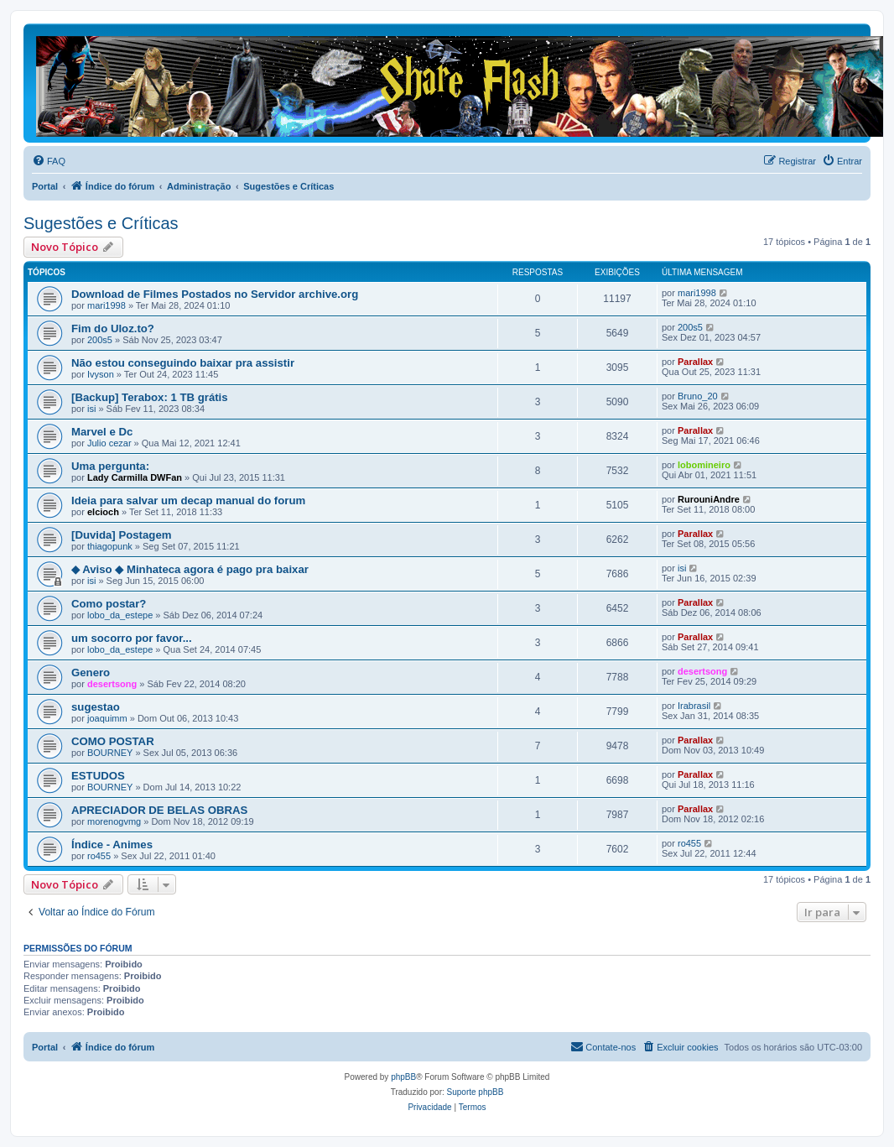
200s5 (99, 340)
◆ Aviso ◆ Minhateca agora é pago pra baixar (190, 569)
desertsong (112, 684)
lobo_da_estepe (120, 615)
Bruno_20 (698, 396)
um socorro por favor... (131, 638)
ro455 (99, 856)
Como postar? (108, 603)
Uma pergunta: (110, 466)
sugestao (95, 707)
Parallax (695, 362)
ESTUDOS (98, 775)
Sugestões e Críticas (101, 223)
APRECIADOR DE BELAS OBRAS (159, 810)
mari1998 (106, 305)
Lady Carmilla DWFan (134, 477)
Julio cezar (109, 443)
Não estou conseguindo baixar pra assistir (182, 363)
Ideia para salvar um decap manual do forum (188, 500)
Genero (90, 672)
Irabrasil (694, 706)
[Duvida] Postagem (121, 535)
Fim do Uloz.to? (112, 328)
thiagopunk (110, 546)
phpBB (403, 1077)
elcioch (103, 512)
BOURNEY (110, 753)
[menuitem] (48, 161)
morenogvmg (114, 821)
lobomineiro (704, 465)
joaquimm (107, 718)
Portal (45, 186)
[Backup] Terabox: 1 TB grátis (149, 397)
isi (91, 409)
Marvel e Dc (102, 431)
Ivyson (100, 374)
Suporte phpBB (475, 1092)
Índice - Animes (112, 844)
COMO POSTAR (112, 741)
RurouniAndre (709, 499)
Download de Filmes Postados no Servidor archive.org (214, 294)
